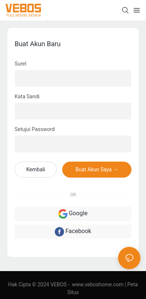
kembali (35, 169)
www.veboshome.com (98, 284)
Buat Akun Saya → (97, 169)
